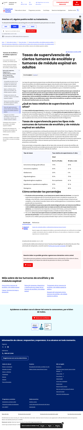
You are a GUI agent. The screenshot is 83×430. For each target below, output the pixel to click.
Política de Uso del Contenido (57, 246)
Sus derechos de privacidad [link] (74, 414)
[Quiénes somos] (33, 402)
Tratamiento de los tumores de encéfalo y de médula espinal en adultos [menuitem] (9, 124)
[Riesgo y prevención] (7, 367)
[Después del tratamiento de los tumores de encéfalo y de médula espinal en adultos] (57, 294)
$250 (23, 27)
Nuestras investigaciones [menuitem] (59, 10)
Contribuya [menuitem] (46, 10)
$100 (14, 27)
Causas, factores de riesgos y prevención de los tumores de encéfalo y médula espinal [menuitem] (10, 66)
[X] (3, 347)
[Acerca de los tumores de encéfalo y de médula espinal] (12, 286)
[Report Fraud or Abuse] (61, 386)
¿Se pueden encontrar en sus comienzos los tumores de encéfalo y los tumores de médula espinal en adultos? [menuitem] (11, 84)
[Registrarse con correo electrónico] (44, 3)
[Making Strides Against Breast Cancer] (38, 369)
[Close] (62, 423)
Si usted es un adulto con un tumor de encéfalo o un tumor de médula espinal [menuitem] (11, 139)
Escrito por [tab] (26, 222)
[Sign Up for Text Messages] (62, 394)
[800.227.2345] (25, 3)
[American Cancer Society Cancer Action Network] (68, 370)
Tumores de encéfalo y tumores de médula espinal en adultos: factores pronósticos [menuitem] (11, 102)
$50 (5, 27)
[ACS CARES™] (5, 407)
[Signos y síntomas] (6, 372)
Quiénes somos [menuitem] (72, 10)
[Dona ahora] (31, 31)
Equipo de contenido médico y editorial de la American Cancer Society (49, 227)
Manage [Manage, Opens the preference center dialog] (57, 426)
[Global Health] (59, 379)
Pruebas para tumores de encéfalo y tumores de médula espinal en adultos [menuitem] (11, 96)
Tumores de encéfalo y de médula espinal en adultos (10, 54)
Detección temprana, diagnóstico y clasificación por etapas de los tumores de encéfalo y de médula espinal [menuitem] (9, 74)
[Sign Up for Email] (60, 392)
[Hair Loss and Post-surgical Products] (65, 389)
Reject (50, 426)
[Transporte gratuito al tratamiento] (10, 404)
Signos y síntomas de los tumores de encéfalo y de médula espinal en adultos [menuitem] (10, 90)
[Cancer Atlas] (60, 374)
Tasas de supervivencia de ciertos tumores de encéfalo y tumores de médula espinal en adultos (25, 46)
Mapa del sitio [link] (5, 414)
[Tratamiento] (5, 374)
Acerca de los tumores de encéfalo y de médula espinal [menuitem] (10, 60)
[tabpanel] (51, 231)
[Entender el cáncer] (6, 369)
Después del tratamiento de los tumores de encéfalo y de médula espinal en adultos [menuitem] (10, 130)
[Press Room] (60, 376)
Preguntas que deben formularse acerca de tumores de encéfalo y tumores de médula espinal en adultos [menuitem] (11, 117)
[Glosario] (4, 379)
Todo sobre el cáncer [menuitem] (20, 10)
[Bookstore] (58, 367)
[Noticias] (4, 377)
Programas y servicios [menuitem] (35, 10)
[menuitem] (8, 10)
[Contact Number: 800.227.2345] (41, 353)
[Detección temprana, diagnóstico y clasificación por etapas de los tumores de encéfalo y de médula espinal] (34, 288)
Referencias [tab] (35, 222)
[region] (41, 425)
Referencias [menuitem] (6, 134)
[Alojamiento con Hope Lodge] (9, 402)
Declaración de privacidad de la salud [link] (49, 414)
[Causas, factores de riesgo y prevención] (12, 291)
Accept (42, 426)
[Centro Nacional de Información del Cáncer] (39, 404)
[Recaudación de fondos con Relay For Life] (39, 367)
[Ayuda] (31, 3)
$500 (32, 27)
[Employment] (59, 384)
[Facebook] (8, 347)
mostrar (35, 75)
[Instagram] (5, 347)
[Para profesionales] (6, 382)
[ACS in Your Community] (61, 381)
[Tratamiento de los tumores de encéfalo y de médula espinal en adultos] (57, 287)
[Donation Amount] (13, 31)
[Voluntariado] (32, 407)
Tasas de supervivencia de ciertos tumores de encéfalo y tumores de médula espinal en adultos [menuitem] (11, 109)
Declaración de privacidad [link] (24, 414)
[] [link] (35, 75)
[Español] (6, 3)
